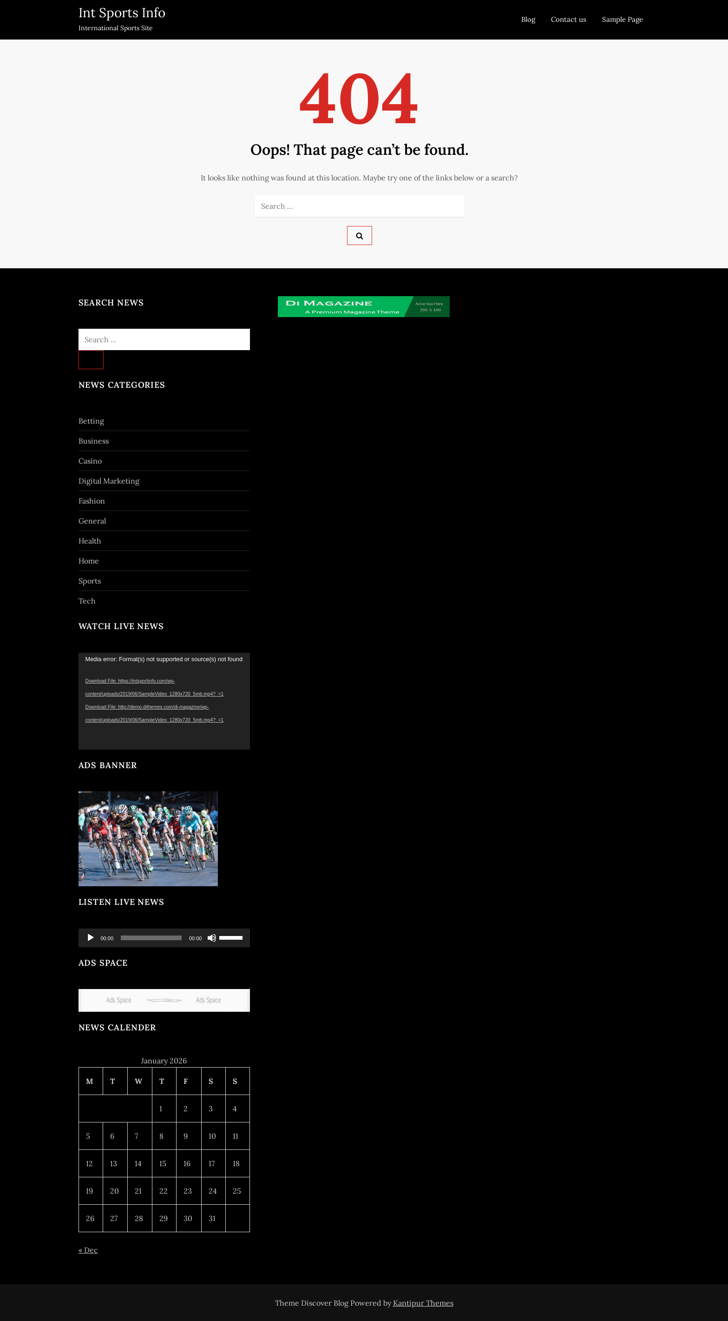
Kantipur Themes (423, 1303)
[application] (164, 701)
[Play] (90, 938)
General (92, 520)
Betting (91, 420)
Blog (528, 19)
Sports (90, 580)
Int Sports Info (122, 12)
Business (94, 440)
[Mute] (211, 938)
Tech (87, 600)
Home (89, 560)
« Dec (88, 1250)
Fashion (92, 500)
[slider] (151, 938)
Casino (90, 460)
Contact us (568, 19)
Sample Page (622, 19)
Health (90, 540)
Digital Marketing (109, 480)
